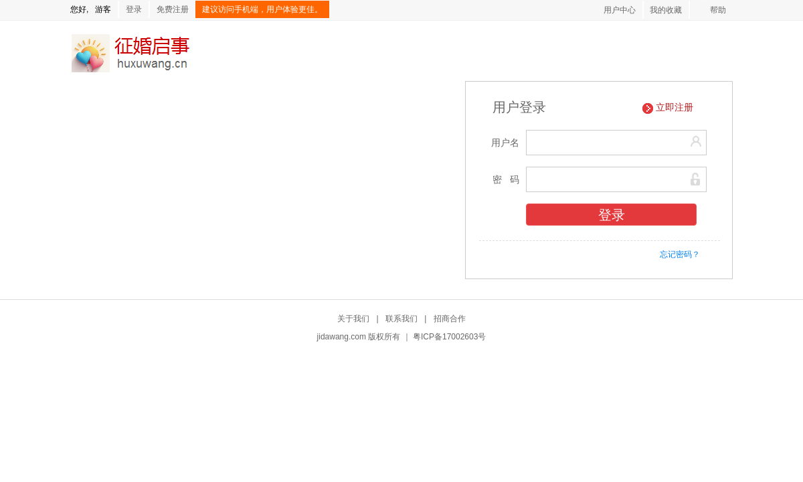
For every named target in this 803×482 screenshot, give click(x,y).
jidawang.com (341, 336)
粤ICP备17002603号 (449, 336)
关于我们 (353, 318)
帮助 (718, 10)
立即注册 (674, 107)
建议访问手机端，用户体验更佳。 (262, 9)
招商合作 (450, 318)
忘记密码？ (680, 254)
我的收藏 (666, 10)
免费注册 (173, 9)
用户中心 (620, 10)
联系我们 (401, 318)
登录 (134, 9)
